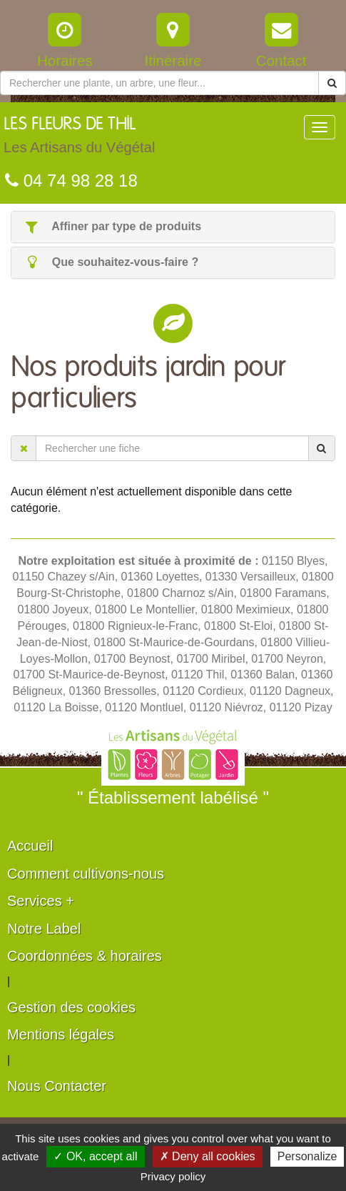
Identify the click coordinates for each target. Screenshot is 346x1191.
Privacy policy (173, 1176)
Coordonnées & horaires (84, 956)
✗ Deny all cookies (207, 1156)
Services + (40, 901)
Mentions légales (60, 1034)
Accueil (30, 846)
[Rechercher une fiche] (172, 448)
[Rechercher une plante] (159, 83)
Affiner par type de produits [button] (111, 226)
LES (79, 139)
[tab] (173, 227)
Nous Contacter (56, 1086)
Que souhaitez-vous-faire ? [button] (110, 262)
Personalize (307, 1156)
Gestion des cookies (71, 1007)
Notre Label (44, 929)
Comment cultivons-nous (85, 873)
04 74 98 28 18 (71, 180)
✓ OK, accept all (95, 1156)
